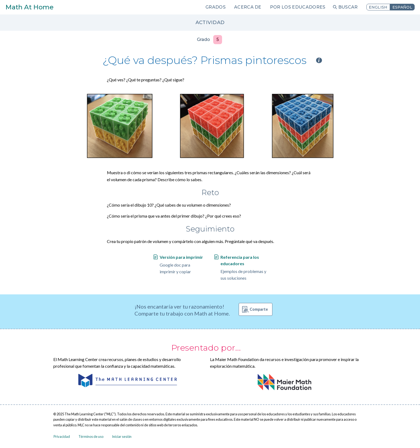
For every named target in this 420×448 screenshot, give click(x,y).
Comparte (259, 309)
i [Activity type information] (319, 60)
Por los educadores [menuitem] (297, 7)
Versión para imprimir (181, 257)
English (378, 7)
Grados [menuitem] (215, 7)
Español (402, 7)
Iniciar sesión (122, 436)
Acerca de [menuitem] (247, 7)
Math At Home (29, 7)
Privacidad (62, 436)
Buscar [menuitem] (348, 7)
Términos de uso (90, 436)
